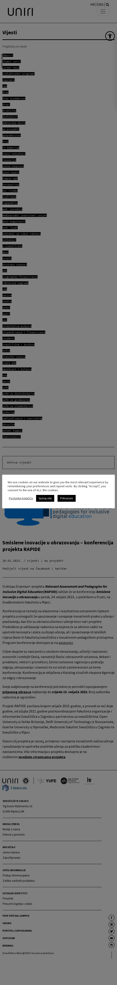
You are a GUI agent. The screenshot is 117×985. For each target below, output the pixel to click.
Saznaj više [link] (45, 498)
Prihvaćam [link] (66, 498)
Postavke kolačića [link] (21, 498)
